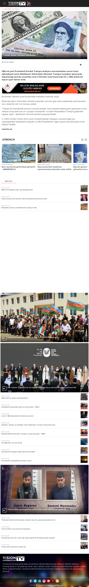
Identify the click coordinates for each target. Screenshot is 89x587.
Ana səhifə (7, 9)
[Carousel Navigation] (84, 140)
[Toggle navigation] (4, 3)
